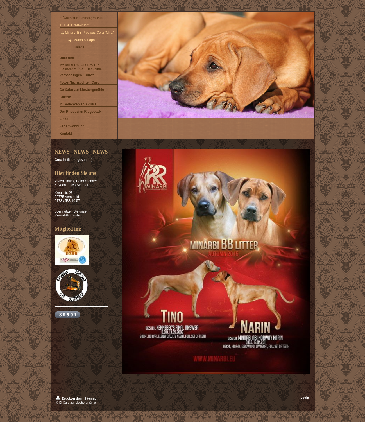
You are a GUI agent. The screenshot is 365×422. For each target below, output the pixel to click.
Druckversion (69, 398)
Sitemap (90, 398)
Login (305, 397)
